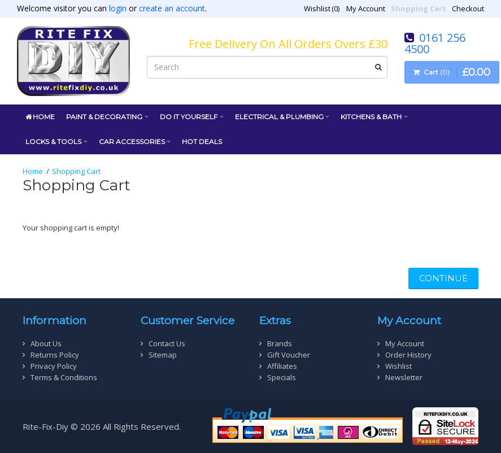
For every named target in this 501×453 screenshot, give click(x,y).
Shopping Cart (76, 171)
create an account (172, 8)
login (118, 8)
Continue (443, 278)
